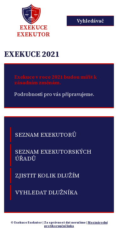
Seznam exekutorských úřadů (53, 155)
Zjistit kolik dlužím (47, 175)
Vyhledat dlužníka (46, 192)
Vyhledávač (90, 21)
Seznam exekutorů (45, 135)
